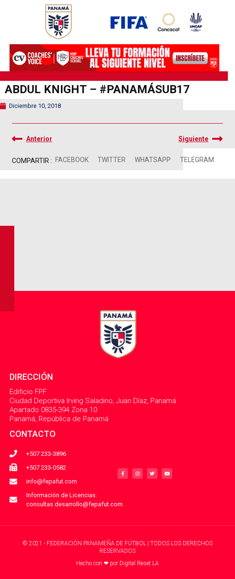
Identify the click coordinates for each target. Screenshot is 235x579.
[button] (72, 159)
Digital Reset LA (139, 563)
